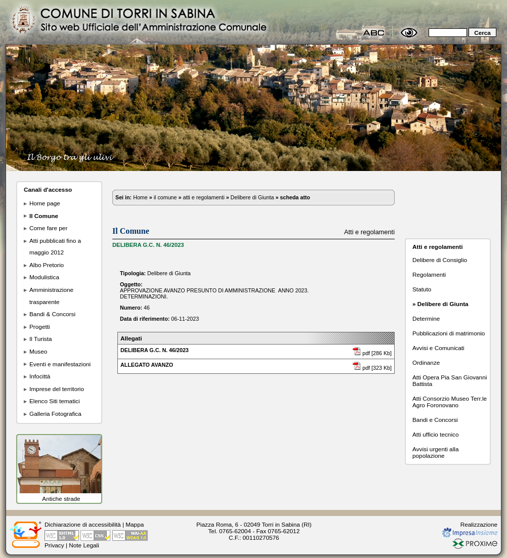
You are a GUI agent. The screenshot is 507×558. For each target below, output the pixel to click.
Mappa (134, 524)
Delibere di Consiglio (439, 259)
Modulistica (44, 277)
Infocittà (39, 376)
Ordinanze (426, 362)
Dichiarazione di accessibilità (83, 524)
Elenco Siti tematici (54, 401)
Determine (426, 318)
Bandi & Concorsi (52, 314)
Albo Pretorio (46, 265)
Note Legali (84, 545)
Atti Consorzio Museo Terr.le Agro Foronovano (449, 401)
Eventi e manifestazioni (60, 364)
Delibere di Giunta (252, 197)
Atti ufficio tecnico (435, 434)
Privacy (54, 545)
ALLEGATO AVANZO (146, 365)
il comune (165, 197)
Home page (44, 203)
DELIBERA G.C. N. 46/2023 (154, 350)
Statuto (421, 289)
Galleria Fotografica (55, 413)
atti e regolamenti (203, 197)
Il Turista (40, 338)
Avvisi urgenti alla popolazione (435, 452)
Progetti (39, 326)
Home (140, 197)
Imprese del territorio (56, 388)
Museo (38, 351)
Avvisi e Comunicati (438, 348)
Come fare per (48, 228)
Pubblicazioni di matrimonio (448, 333)
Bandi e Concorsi (435, 419)
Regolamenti (429, 274)
